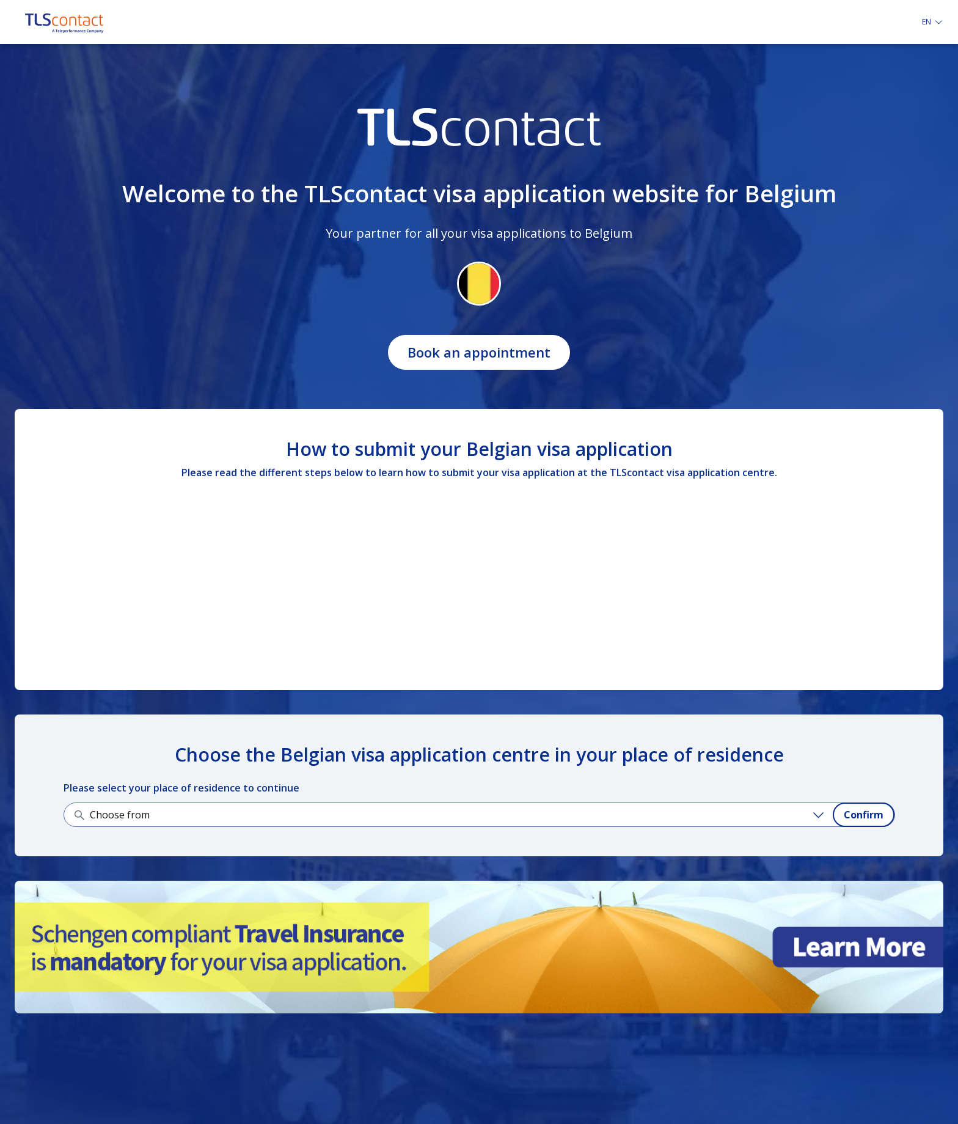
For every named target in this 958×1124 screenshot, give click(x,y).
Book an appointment (479, 352)
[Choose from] (459, 814)
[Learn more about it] (479, 947)
